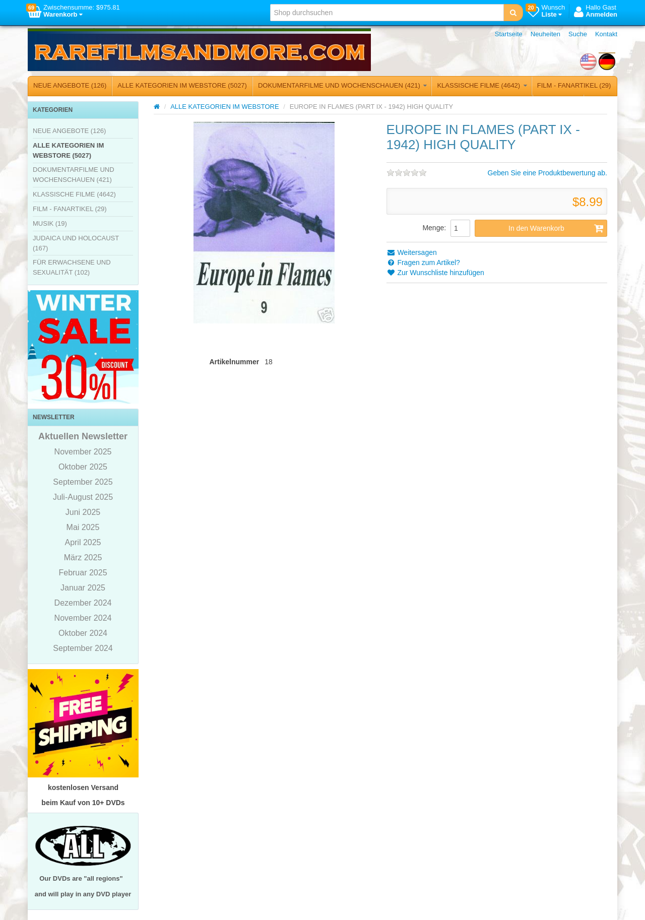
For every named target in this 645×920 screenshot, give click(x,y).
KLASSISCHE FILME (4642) (482, 85)
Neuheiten (545, 34)
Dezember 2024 (83, 603)
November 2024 (83, 618)
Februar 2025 (82, 572)
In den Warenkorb (556, 228)
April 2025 (82, 542)
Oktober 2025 (82, 467)
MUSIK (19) (50, 223)
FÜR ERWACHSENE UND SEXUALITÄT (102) (72, 267)
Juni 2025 (83, 512)
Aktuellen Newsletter (82, 436)
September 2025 (82, 482)
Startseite (509, 34)
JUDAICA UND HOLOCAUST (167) (76, 243)
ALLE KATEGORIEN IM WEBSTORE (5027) (182, 85)
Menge (433, 228)
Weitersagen (411, 252)
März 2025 (83, 557)
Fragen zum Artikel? (423, 262)
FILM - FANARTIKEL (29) (574, 85)
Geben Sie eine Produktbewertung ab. (547, 173)
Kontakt (606, 34)
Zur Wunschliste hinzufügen (435, 273)
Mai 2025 (83, 527)
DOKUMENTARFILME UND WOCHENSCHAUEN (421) (342, 85)
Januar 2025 (82, 587)
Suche (577, 34)
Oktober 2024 (82, 633)
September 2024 (82, 648)
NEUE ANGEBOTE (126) (69, 85)
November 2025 (83, 451)
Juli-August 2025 (83, 497)
